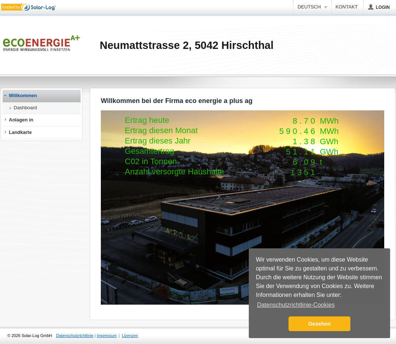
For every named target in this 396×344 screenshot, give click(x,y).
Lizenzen (130, 335)
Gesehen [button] (319, 324)
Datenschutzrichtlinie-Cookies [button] (296, 305)
